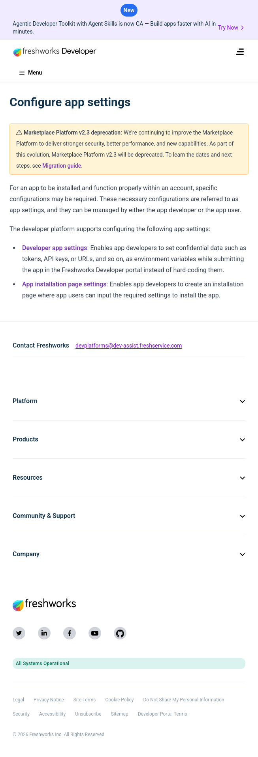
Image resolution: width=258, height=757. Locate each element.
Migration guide (61, 166)
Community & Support (129, 516)
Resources (129, 477)
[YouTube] (95, 633)
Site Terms (84, 700)
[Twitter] (19, 633)
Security (21, 714)
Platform (129, 401)
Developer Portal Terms (162, 714)
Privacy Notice (49, 700)
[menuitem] (239, 51)
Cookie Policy (119, 700)
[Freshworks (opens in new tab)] (129, 604)
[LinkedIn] (44, 633)
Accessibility (52, 714)
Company (129, 554)
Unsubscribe (88, 714)
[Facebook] (69, 633)
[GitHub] (120, 633)
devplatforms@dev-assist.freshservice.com (128, 345)
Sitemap (119, 714)
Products (129, 439)
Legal (18, 700)
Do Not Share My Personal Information (183, 700)
